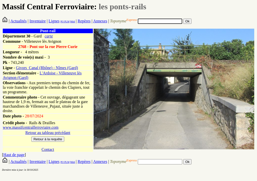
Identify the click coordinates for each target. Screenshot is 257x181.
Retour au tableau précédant (47, 132)
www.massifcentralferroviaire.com (30, 127)
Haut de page (13, 155)
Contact (48, 149)
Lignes (53, 21)
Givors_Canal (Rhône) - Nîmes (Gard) (47, 68)
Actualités (18, 21)
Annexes (100, 21)
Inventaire (37, 21)
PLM (67, 21)
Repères (84, 21)
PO (62, 21)
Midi (72, 21)
